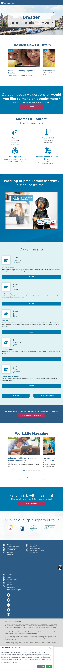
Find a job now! (31, 503)
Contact (9, 586)
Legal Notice (10, 574)
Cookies (9, 581)
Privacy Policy (10, 576)
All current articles (31, 478)
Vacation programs (47, 395)
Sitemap (9, 582)
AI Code (9, 577)
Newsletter (9, 584)
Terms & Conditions (12, 579)
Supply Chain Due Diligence (14, 589)
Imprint (15, 662)
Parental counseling (35, 548)
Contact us (31, 106)
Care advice (33, 546)
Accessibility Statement (13, 591)
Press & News (10, 554)
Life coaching (33, 545)
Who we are (10, 552)
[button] (24, 470)
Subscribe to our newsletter (31, 415)
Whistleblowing (11, 587)
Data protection (6, 662)
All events (15, 395)
